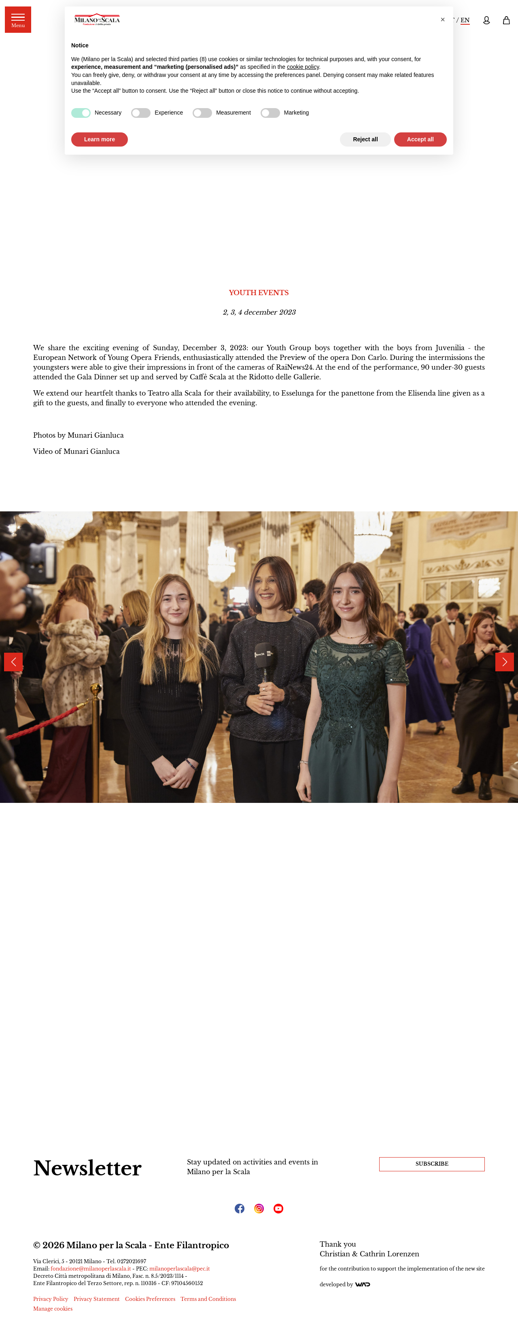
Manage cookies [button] (52, 1309)
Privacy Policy (50, 1299)
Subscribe (432, 1164)
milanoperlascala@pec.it (179, 1269)
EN (465, 20)
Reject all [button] (365, 139)
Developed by (345, 1284)
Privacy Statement (97, 1299)
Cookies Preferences (150, 1299)
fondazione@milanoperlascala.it (91, 1269)
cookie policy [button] (303, 67)
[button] (442, 19)
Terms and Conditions (208, 1299)
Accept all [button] (420, 139)
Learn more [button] (99, 139)
